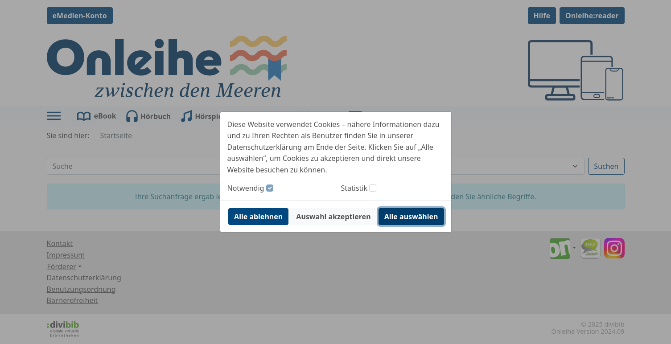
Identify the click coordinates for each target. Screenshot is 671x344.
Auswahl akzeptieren (333, 216)
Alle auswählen (411, 216)
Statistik (354, 188)
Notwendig (245, 188)
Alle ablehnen (258, 216)
